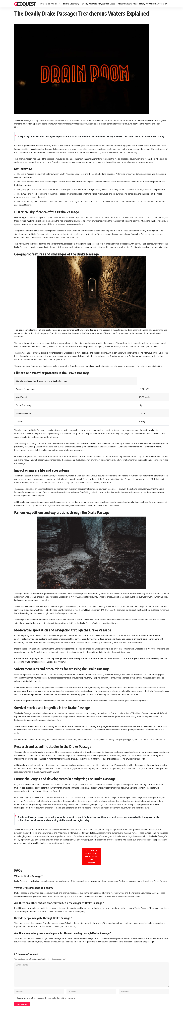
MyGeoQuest (87, 839)
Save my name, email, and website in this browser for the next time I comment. (46, 1001)
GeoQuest (25, 4)
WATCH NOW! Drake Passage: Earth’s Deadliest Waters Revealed (91, 856)
